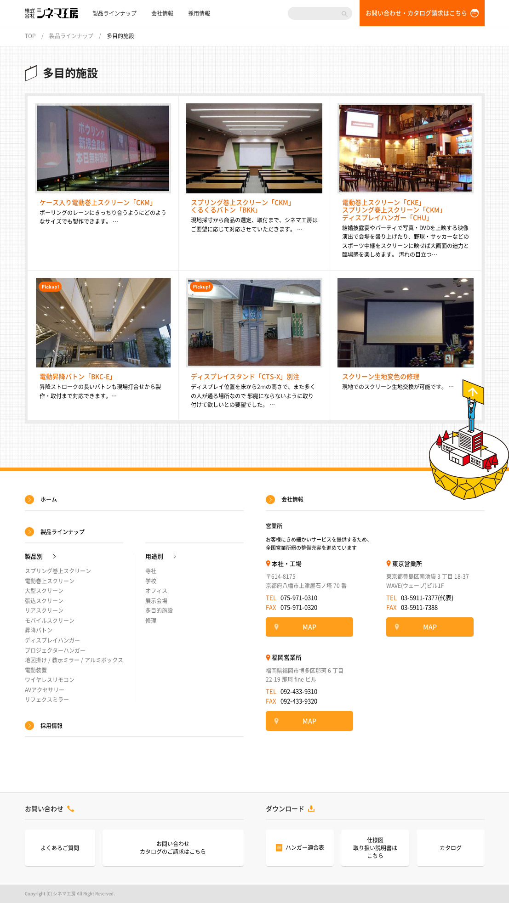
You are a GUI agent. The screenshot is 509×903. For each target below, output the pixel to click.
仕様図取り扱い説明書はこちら (375, 847)
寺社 (150, 571)
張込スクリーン (44, 601)
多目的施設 (159, 610)
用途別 (154, 556)
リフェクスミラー (47, 699)
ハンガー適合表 (305, 847)
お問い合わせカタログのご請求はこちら (173, 847)
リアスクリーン (44, 610)
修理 (150, 620)
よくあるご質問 (59, 848)
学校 (150, 581)
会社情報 (162, 13)
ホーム (48, 499)
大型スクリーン (44, 590)
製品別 (34, 556)
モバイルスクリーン (49, 620)
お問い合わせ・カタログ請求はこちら (416, 13)
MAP (309, 627)
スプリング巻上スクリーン (58, 571)
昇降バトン (38, 630)
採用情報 (199, 13)
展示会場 (156, 601)
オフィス (156, 590)
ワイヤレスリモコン (49, 680)
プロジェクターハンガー (55, 650)
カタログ (451, 848)
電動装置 (36, 670)
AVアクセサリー (44, 690)
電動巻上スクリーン (49, 581)
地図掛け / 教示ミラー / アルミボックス (74, 660)
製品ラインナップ (114, 13)
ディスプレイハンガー (52, 640)
